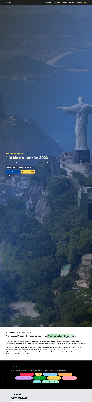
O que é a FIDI (49, 2)
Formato (57, 2)
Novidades (79, 2)
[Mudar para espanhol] (85, 2)
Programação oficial (28, 172)
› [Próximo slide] (12, 175)
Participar (71, 2)
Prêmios (64, 2)
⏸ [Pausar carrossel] (9, 175)
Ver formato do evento (13, 172)
